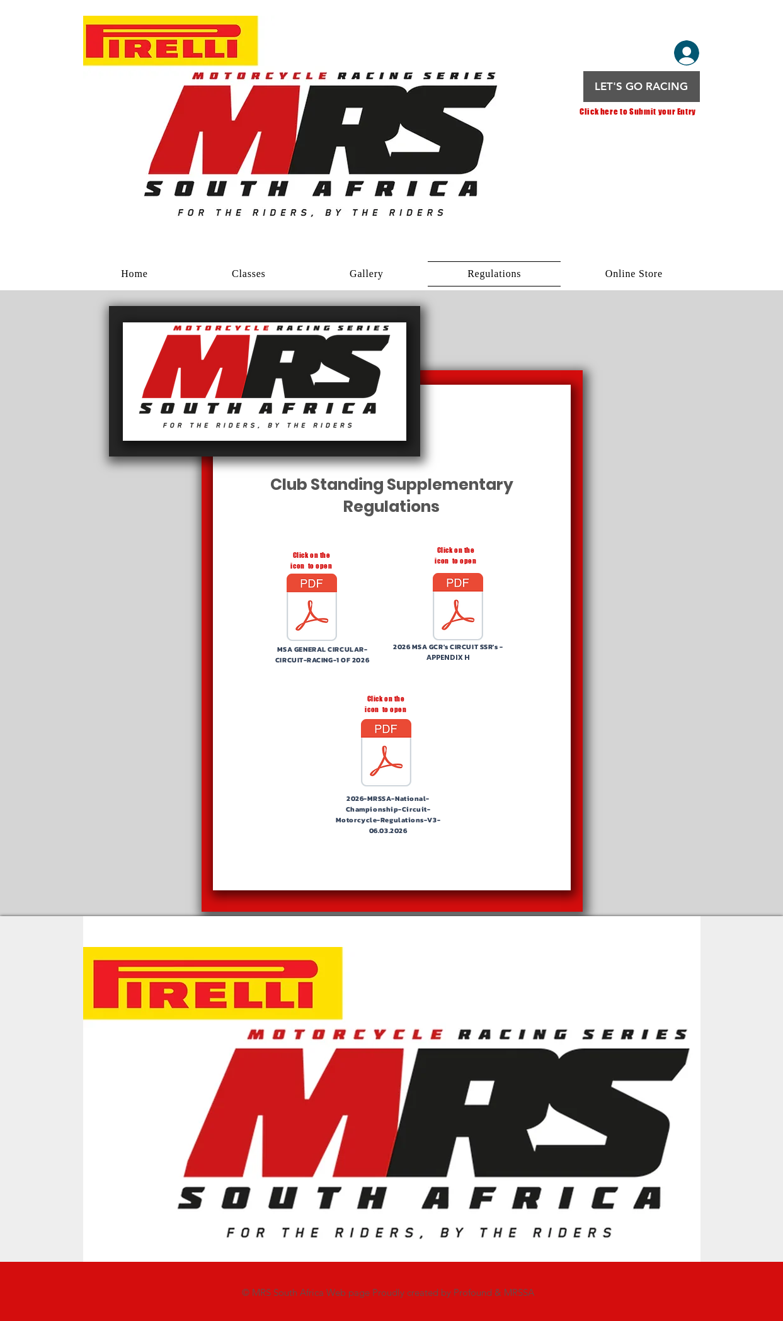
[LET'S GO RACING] (641, 86)
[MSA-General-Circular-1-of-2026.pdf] (311, 608)
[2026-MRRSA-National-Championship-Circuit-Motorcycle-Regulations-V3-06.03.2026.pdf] (386, 754)
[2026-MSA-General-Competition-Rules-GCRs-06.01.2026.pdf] (458, 608)
